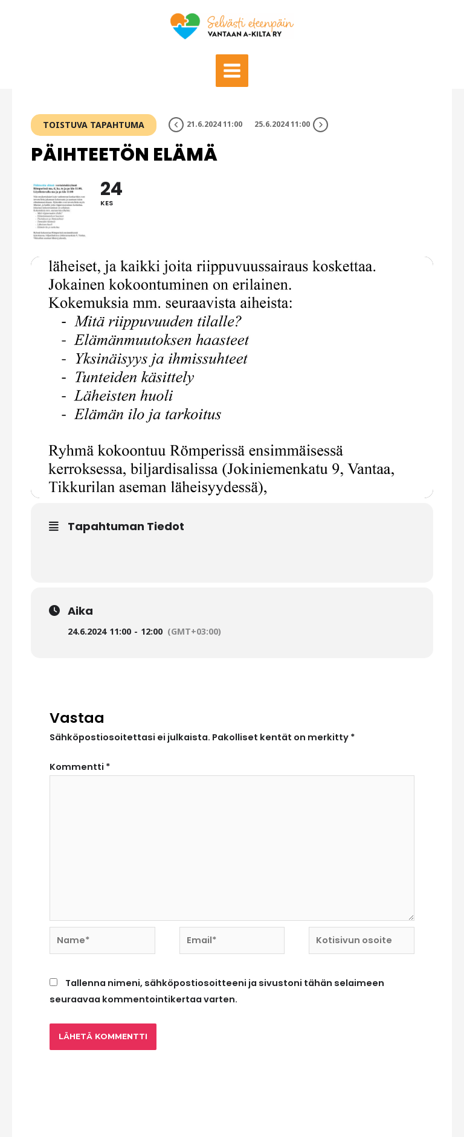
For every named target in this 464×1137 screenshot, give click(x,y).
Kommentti (80, 767)
